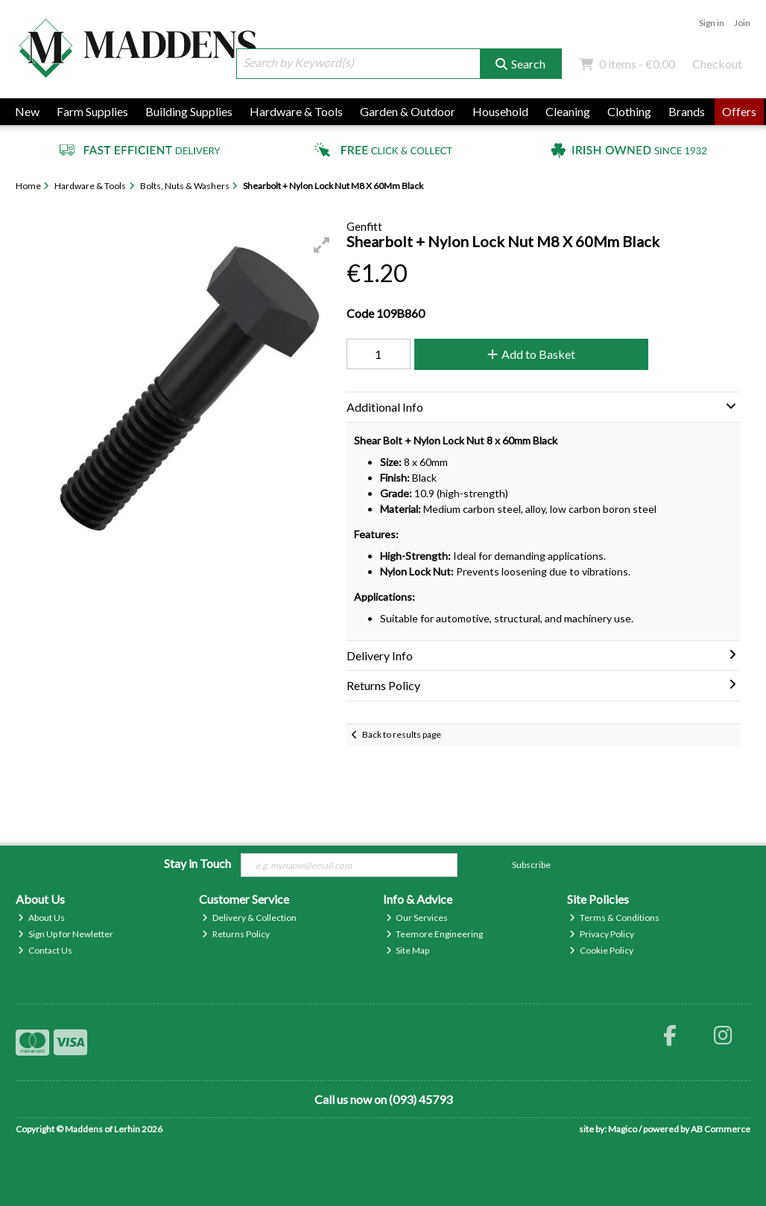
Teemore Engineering (435, 933)
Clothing (629, 111)
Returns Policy (236, 933)
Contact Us (45, 950)
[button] (322, 245)
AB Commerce (720, 1129)
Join (742, 22)
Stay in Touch (197, 863)
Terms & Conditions (614, 917)
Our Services (417, 917)
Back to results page (401, 734)
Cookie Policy (601, 950)
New (27, 111)
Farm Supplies (92, 111)
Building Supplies (188, 111)
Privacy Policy (601, 933)
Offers (739, 111)
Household (500, 111)
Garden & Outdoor (407, 111)
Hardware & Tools (296, 111)
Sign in (711, 22)
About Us (41, 917)
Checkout (717, 64)
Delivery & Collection (249, 917)
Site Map (408, 950)
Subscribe (531, 864)
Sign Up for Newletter (65, 933)
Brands (686, 111)
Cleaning (567, 111)
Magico (622, 1129)
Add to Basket (531, 354)
